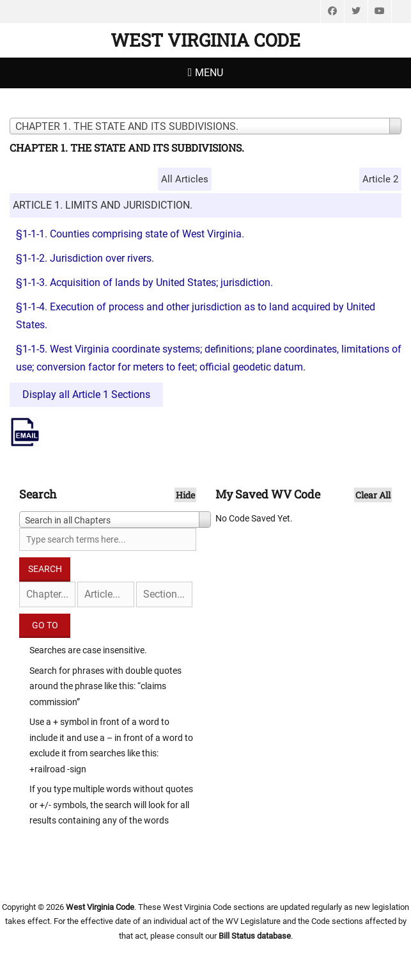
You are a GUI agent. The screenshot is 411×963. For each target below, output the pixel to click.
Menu (209, 73)
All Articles (184, 179)
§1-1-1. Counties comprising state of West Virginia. (130, 234)
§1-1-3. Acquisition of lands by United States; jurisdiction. (144, 282)
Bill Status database (255, 936)
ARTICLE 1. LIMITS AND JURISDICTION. (102, 205)
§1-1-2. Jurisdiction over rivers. (85, 258)
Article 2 (380, 179)
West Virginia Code (205, 40)
